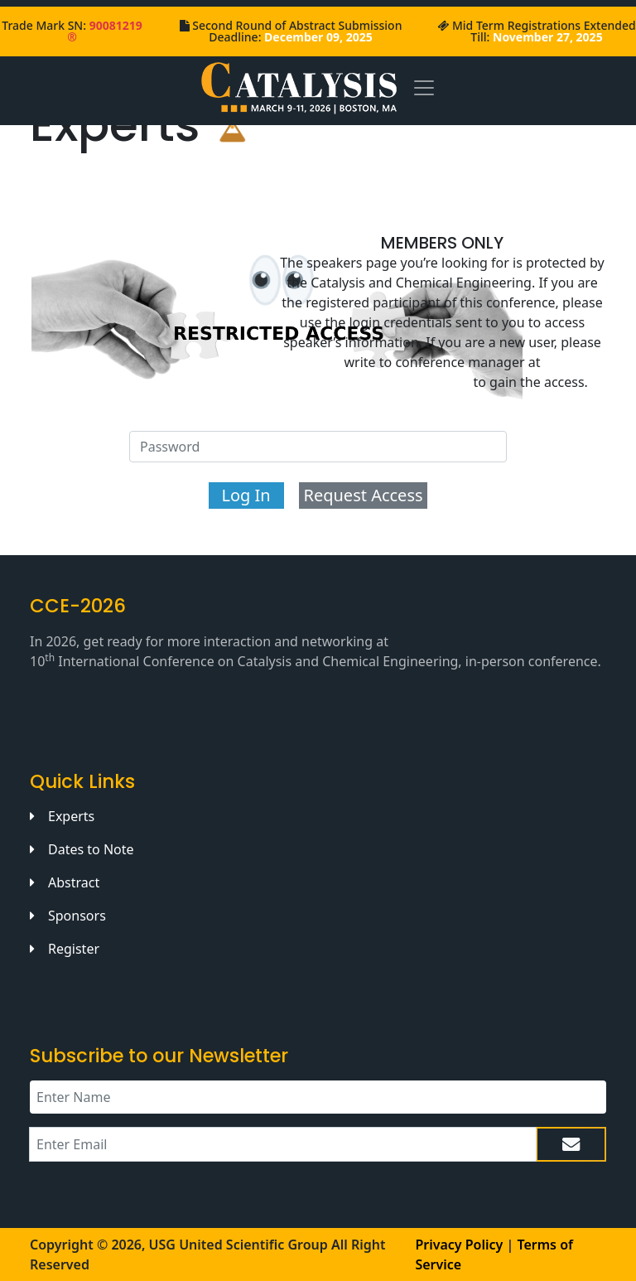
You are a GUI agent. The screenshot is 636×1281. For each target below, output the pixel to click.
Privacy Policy (459, 1244)
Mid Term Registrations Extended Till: (544, 31)
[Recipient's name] (318, 1097)
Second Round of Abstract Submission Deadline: (297, 31)
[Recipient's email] (283, 1144)
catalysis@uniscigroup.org (383, 382)
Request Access (362, 495)
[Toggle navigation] (424, 87)
